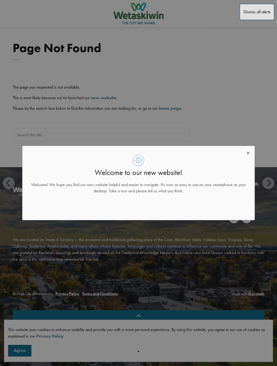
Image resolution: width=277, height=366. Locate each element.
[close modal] (248, 152)
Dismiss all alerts (257, 11)
